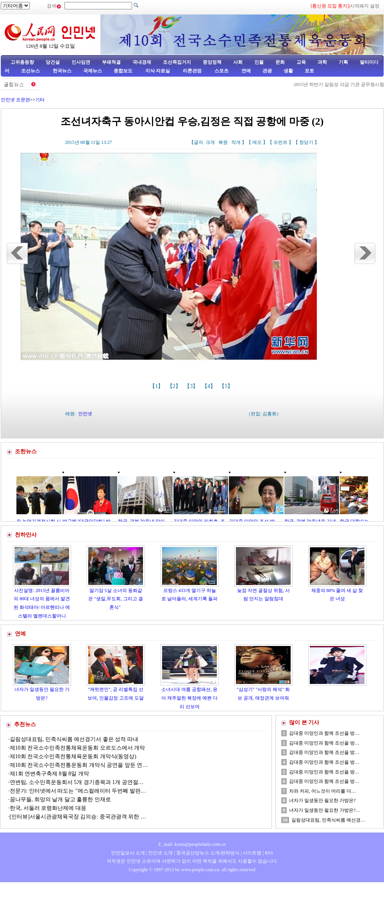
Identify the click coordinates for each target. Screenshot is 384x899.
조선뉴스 (31, 71)
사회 (238, 62)
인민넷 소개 (160, 853)
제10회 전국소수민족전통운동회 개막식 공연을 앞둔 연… (79, 765)
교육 (301, 62)
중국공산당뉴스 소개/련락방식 (207, 853)
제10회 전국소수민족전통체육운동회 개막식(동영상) (73, 756)
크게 (210, 142)
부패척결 (111, 62)
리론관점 (192, 71)
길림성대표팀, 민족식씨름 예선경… (328, 820)
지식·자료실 (158, 71)
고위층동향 (22, 62)
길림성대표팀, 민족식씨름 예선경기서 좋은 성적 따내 (74, 739)
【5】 (226, 386)
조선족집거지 (177, 62)
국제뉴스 (92, 71)
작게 (236, 142)
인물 (259, 62)
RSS (269, 853)
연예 (245, 71)
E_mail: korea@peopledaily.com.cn (192, 844)
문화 (280, 62)
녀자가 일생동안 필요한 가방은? (322, 800)
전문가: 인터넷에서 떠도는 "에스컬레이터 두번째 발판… (78, 791)
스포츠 (221, 71)
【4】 (209, 386)
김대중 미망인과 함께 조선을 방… (324, 733)
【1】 (157, 386)
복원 (223, 142)
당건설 (53, 62)
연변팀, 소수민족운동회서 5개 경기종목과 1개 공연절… (77, 782)
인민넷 (85, 413)
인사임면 (80, 62)
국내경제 (141, 62)
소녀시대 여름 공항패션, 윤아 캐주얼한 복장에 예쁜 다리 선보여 (189, 698)
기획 (343, 62)
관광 (267, 71)
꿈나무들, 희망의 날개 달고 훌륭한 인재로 (60, 799)
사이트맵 (252, 853)
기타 (40, 99)
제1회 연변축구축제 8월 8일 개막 (49, 774)
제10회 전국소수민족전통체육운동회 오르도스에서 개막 (77, 748)
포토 (309, 71)
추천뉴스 (25, 724)
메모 (257, 142)
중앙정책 (212, 62)
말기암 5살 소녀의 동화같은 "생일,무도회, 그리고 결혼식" (115, 599)
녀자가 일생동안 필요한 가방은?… (324, 810)
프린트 (280, 142)
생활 (288, 71)
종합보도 (123, 71)
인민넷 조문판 (15, 99)
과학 (322, 62)
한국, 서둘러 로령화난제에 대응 (48, 808)
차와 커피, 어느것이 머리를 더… (322, 791)
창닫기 (306, 142)
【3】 (192, 386)
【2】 (174, 386)
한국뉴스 (62, 71)
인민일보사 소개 (128, 853)
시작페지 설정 (364, 6)
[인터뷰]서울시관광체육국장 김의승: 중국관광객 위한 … (78, 817)
